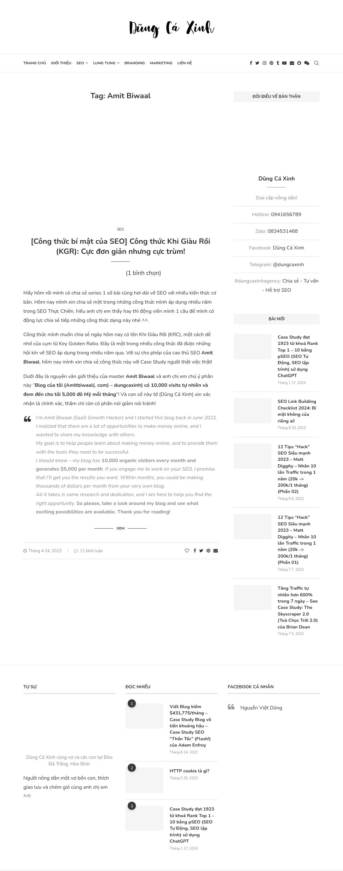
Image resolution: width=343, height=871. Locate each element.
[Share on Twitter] (201, 550)
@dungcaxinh (288, 264)
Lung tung (104, 63)
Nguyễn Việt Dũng (261, 686)
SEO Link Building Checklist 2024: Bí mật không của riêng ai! (299, 409)
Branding (135, 63)
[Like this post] (187, 550)
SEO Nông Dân (221, 848)
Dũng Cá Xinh (288, 247)
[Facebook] (251, 63)
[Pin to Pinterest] (208, 550)
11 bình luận (88, 550)
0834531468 (283, 231)
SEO (80, 63)
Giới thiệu (61, 63)
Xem (121, 527)
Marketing (161, 63)
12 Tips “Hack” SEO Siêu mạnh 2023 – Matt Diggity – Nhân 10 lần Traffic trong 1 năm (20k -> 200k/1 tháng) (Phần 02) (298, 462)
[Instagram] (264, 63)
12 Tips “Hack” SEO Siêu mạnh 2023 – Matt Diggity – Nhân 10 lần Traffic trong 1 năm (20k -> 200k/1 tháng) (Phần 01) (298, 524)
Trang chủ (34, 63)
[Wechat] (306, 63)
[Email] (292, 63)
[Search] (316, 63)
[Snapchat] (299, 63)
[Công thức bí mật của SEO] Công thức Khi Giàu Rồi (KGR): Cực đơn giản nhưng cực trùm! (120, 246)
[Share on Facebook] (195, 550)
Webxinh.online (188, 848)
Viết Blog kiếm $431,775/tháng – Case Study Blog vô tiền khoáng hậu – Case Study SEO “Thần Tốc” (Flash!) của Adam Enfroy (193, 703)
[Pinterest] (271, 63)
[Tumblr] (277, 63)
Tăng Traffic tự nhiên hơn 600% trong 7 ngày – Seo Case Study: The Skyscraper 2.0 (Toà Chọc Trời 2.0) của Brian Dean (298, 587)
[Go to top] (171, 862)
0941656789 (286, 214)
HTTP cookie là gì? (189, 748)
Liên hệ (184, 63)
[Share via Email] (215, 550)
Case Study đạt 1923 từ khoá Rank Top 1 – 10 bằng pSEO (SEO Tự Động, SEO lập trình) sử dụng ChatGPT (297, 355)
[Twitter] (257, 63)
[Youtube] (284, 63)
